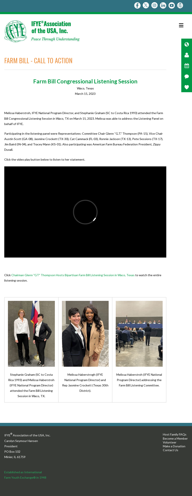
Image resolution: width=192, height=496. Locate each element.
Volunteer (169, 442)
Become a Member (175, 438)
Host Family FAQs (174, 434)
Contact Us (170, 450)
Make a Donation (174, 446)
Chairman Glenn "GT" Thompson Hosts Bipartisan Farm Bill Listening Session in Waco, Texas (73, 275)
